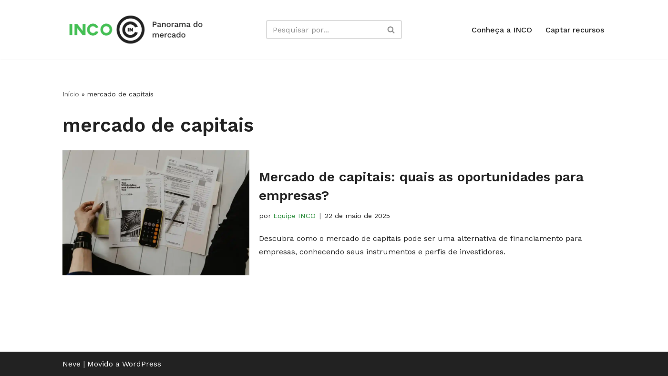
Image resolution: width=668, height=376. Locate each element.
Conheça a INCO (502, 29)
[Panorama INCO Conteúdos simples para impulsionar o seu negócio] (138, 30)
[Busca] (323, 29)
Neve (71, 363)
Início (70, 94)
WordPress (141, 363)
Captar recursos (574, 29)
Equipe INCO (294, 215)
